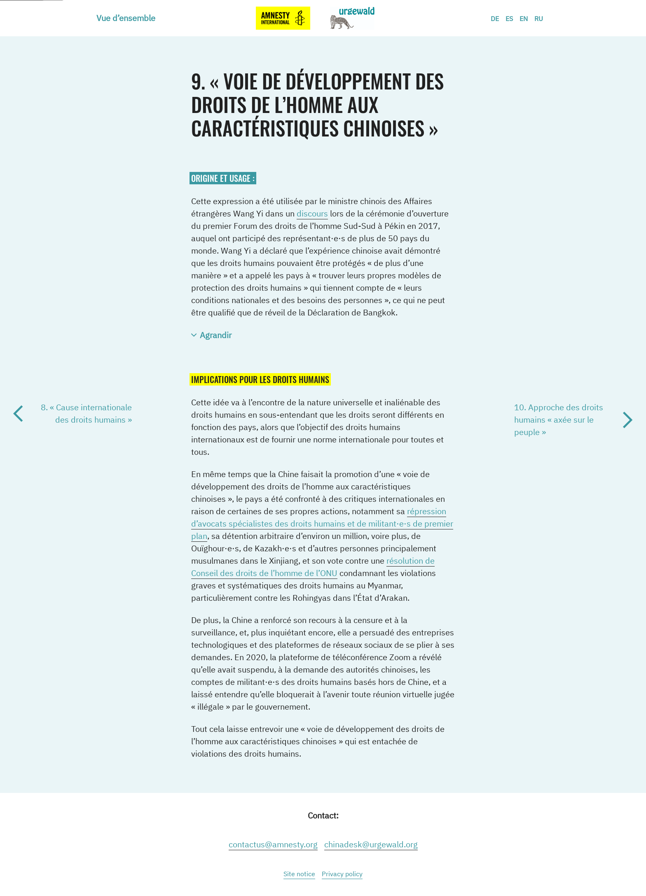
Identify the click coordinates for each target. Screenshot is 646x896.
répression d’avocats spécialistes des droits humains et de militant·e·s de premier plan (322, 523)
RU (538, 18)
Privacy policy (342, 874)
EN (524, 18)
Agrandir (216, 335)
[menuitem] (129, 18)
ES (509, 18)
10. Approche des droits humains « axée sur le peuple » (558, 419)
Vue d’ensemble (125, 18)
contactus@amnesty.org (273, 844)
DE (495, 18)
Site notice (299, 874)
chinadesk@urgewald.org (371, 844)
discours (312, 213)
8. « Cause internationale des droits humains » (86, 413)
